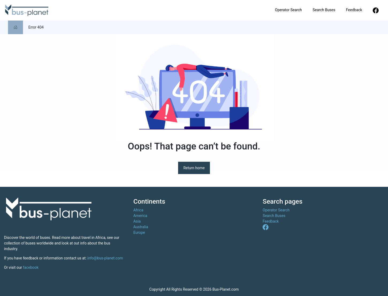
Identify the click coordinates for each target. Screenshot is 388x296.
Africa (138, 210)
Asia (137, 221)
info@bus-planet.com (105, 258)
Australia (140, 227)
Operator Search (288, 10)
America (140, 216)
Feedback (354, 10)
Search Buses (324, 10)
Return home (194, 168)
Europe (139, 232)
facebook (31, 267)
